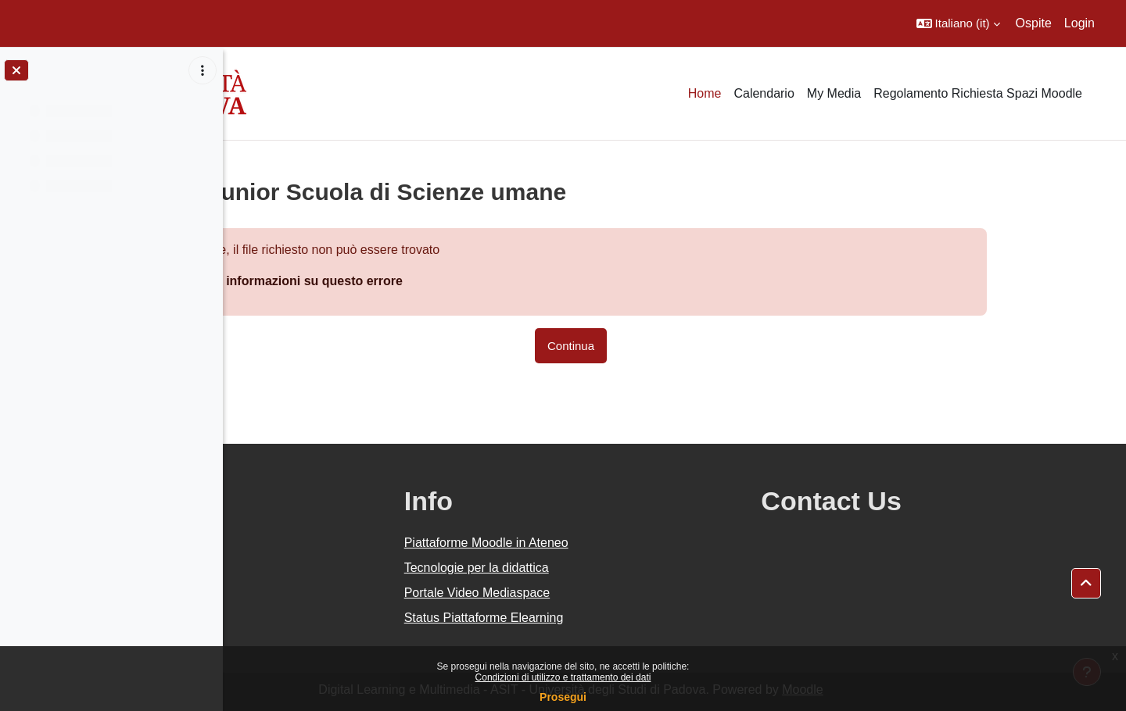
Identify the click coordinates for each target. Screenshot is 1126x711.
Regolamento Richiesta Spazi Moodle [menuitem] (977, 93)
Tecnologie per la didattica (614, 567)
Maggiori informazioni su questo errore (390, 281)
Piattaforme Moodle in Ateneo (624, 542)
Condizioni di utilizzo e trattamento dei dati (563, 677)
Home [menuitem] (705, 93)
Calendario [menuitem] (763, 93)
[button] (958, 23)
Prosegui (563, 697)
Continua (674, 345)
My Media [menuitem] (834, 93)
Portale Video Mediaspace (615, 592)
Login (1079, 23)
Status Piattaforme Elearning (621, 617)
